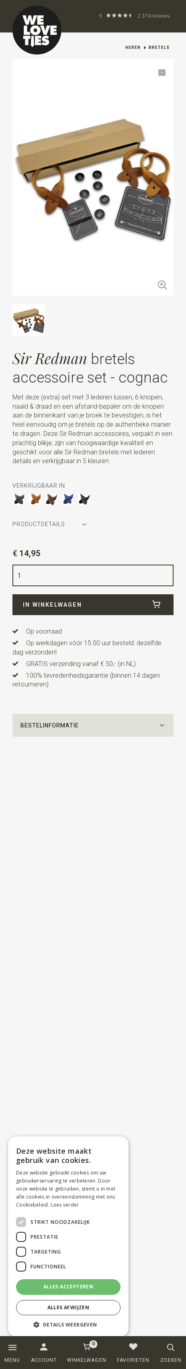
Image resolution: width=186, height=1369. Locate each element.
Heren (133, 47)
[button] (93, 725)
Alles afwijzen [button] (68, 1307)
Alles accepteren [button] (68, 1286)
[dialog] (68, 1236)
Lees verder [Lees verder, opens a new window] (65, 1204)
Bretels (159, 47)
